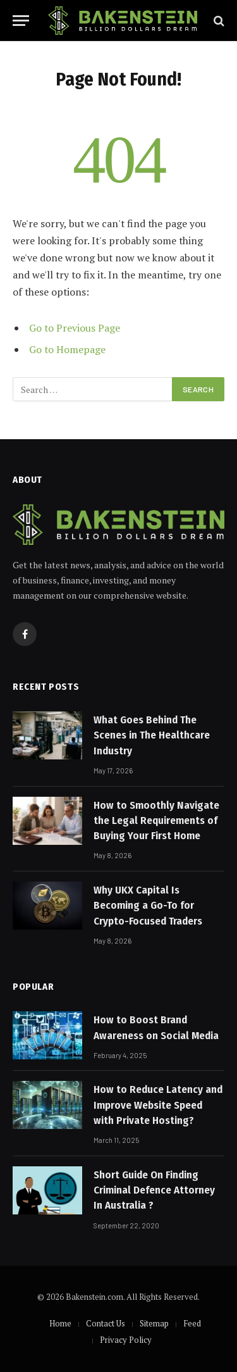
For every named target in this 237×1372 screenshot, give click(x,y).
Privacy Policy (126, 1339)
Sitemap (154, 1323)
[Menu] (21, 20)
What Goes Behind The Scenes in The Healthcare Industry (152, 735)
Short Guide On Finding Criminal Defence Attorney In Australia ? (154, 1190)
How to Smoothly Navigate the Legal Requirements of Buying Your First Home (156, 821)
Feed (192, 1323)
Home (60, 1323)
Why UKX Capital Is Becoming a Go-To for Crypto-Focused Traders (148, 905)
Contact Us (105, 1323)
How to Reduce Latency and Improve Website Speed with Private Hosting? (158, 1105)
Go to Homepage (67, 349)
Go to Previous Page (74, 328)
